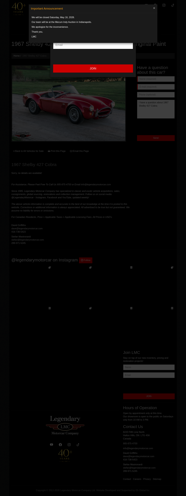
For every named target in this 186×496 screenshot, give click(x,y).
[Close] (154, 8)
